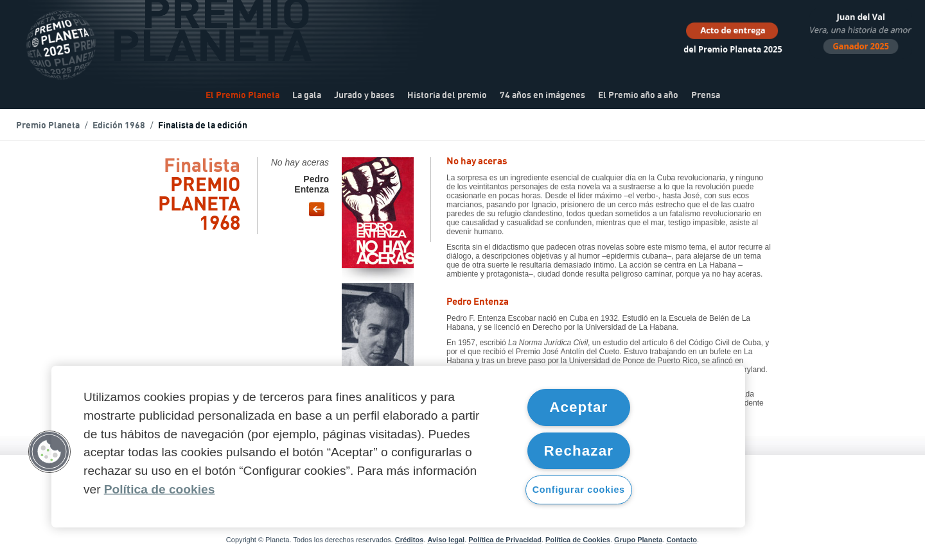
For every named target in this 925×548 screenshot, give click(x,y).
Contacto (681, 540)
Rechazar (579, 451)
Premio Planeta (48, 125)
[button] (49, 451)
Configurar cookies (579, 489)
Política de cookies (159, 489)
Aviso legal (445, 540)
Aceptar (578, 407)
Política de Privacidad (505, 540)
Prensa (705, 95)
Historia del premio (447, 95)
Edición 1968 (118, 125)
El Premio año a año (638, 95)
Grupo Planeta (638, 540)
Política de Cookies (577, 540)
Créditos (409, 540)
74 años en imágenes (542, 95)
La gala (306, 95)
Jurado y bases (364, 95)
